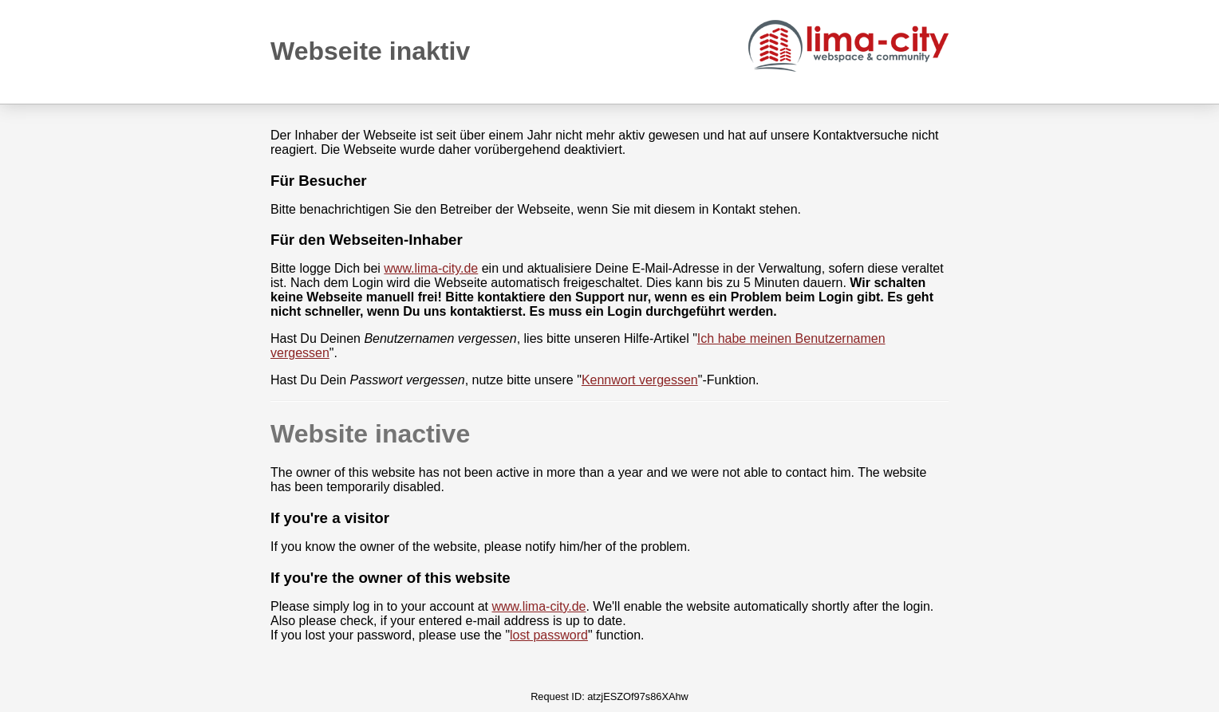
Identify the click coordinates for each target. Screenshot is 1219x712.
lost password (549, 635)
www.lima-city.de (431, 268)
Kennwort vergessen (640, 380)
